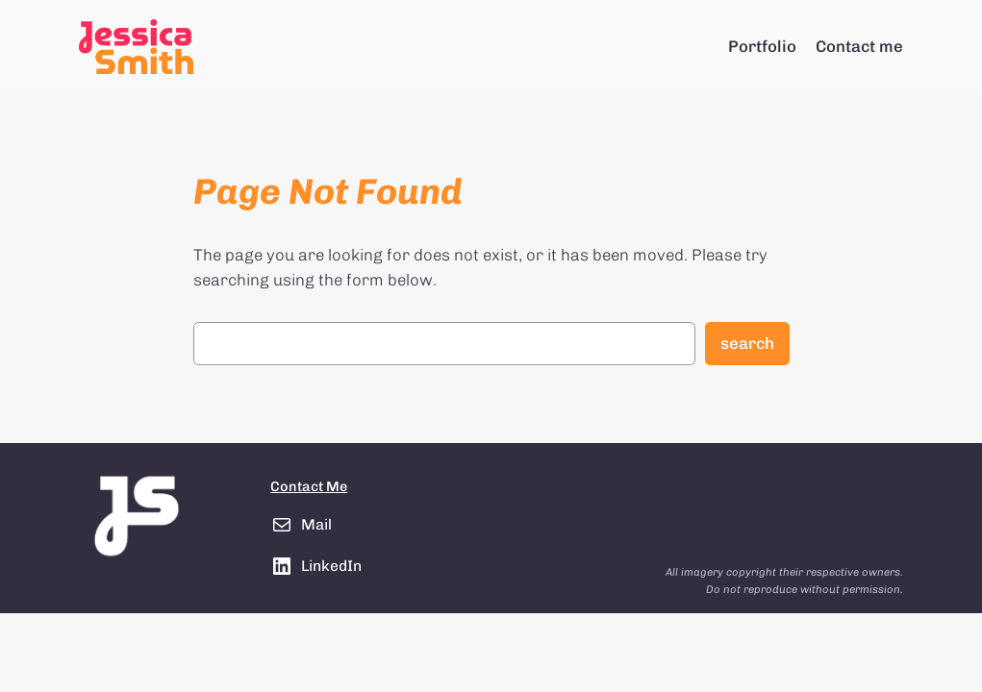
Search (747, 343)
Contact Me (308, 486)
